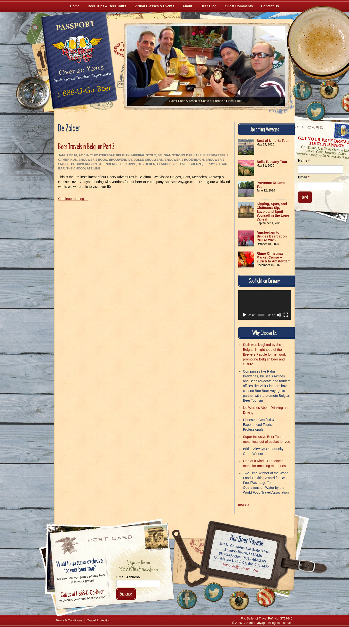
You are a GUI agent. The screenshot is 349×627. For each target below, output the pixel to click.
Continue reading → (73, 199)
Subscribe (126, 593)
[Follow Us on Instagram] (328, 89)
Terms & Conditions (69, 620)
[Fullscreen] (285, 315)
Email (303, 177)
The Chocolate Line (83, 168)
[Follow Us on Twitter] (315, 111)
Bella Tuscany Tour (272, 162)
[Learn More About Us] (265, 597)
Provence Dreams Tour (271, 185)
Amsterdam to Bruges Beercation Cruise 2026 (272, 236)
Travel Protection (98, 620)
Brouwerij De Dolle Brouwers (136, 159)
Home (74, 6)
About (187, 6)
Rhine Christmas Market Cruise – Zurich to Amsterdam (274, 257)
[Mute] (279, 315)
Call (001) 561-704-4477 (241, 562)
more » (243, 504)
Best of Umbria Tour (273, 141)
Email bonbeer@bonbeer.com (240, 568)
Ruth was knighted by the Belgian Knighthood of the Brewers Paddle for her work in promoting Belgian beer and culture (266, 354)
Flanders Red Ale (172, 164)
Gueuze (196, 164)
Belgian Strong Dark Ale (180, 155)
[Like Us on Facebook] (302, 90)
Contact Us (270, 6)
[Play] (244, 315)
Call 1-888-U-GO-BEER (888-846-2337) (242, 557)
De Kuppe (128, 164)
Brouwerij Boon (93, 159)
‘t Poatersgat (102, 155)
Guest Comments (239, 6)
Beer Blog (208, 6)
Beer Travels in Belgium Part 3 (86, 146)
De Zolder (146, 164)
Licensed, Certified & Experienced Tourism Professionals (259, 424)
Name (303, 160)
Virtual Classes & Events (154, 6)
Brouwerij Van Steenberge (95, 164)
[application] (264, 305)
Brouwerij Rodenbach (184, 159)
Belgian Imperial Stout (136, 155)
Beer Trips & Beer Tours (107, 6)
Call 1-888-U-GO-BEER (83, 92)
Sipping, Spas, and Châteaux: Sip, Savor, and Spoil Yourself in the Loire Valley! (273, 211)
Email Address (128, 577)
